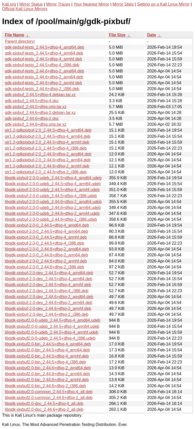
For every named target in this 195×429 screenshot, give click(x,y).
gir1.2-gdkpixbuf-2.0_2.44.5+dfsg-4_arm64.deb (47, 136)
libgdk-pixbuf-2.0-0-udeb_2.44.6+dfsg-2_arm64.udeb (53, 207)
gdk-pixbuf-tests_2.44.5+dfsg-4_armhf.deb (43, 59)
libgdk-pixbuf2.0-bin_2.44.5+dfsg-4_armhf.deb (47, 356)
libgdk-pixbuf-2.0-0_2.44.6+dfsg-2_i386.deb (44, 267)
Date (151, 35)
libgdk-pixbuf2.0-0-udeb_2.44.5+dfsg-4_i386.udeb (50, 338)
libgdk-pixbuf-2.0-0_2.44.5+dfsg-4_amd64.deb (47, 225)
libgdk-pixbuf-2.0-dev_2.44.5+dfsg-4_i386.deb (46, 291)
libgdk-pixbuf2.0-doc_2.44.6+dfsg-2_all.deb (44, 409)
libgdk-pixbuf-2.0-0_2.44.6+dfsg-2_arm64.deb (46, 255)
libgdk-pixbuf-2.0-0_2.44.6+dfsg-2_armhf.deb (46, 261)
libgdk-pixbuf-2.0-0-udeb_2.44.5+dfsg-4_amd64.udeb (53, 178)
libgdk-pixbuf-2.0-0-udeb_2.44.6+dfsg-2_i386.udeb (51, 219)
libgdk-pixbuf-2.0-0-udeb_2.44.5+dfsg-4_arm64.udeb (53, 184)
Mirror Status (31, 4)
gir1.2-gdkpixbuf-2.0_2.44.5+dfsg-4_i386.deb (46, 148)
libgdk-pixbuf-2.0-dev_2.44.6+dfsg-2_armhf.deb (48, 308)
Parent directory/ (20, 41)
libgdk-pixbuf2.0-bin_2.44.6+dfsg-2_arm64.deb (47, 374)
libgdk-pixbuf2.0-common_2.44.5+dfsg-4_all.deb (49, 392)
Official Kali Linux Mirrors (24, 9)
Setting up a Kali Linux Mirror (163, 4)
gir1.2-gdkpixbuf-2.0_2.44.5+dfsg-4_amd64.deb (48, 130)
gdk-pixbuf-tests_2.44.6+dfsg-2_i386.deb (42, 89)
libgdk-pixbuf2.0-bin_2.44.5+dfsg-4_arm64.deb (47, 350)
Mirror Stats (123, 4)
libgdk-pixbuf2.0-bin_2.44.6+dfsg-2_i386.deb (45, 386)
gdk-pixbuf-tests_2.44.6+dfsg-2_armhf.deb (43, 83)
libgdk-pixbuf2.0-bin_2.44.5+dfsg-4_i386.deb (45, 362)
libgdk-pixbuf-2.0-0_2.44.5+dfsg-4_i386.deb (44, 243)
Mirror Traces (58, 4)
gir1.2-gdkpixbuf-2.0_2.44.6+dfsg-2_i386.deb (46, 172)
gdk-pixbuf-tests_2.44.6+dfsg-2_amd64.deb (44, 71)
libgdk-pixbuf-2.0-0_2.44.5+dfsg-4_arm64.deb (46, 231)
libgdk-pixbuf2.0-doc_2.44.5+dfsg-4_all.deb (44, 403)
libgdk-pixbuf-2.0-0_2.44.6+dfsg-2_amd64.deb (47, 249)
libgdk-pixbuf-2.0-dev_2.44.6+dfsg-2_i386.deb (46, 314)
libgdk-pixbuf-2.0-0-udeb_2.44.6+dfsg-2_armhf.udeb (52, 213)
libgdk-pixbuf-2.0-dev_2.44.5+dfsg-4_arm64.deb (48, 279)
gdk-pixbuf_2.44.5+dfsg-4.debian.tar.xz (40, 94)
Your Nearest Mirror (91, 4)
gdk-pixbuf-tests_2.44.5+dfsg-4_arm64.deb (44, 53)
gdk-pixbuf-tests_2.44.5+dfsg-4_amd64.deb (44, 47)
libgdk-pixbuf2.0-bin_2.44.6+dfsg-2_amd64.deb (48, 368)
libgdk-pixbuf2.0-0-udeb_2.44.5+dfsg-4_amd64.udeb (52, 320)
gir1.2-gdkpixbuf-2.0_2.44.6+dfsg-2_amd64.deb (48, 154)
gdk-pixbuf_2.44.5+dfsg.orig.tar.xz (36, 106)
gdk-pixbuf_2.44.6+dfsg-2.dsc (32, 118)
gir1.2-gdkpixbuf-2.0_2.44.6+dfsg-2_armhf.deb (47, 166)
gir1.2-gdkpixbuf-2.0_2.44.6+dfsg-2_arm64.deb (47, 160)
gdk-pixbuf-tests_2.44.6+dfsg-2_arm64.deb (44, 77)
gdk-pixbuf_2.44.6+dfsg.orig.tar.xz (36, 124)
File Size (117, 35)
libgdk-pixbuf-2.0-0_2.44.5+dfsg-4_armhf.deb (46, 237)
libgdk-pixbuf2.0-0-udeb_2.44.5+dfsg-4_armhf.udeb (51, 332)
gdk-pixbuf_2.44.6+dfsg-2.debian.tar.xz (40, 112)
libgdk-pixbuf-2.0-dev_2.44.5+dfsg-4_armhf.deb (48, 284)
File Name (14, 35)
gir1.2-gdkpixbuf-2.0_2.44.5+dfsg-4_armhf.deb (47, 142)
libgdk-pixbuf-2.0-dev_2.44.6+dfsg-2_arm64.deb (48, 302)
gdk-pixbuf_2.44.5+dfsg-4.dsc (32, 101)
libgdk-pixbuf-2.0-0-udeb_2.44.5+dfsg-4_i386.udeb (51, 196)
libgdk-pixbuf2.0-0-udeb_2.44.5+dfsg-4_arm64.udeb (52, 326)
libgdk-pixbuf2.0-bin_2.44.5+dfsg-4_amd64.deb (48, 344)
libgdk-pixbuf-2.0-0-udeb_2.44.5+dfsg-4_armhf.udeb (52, 189)
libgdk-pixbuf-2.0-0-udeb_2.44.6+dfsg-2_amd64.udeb (53, 202)
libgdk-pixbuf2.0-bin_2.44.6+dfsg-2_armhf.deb (47, 380)
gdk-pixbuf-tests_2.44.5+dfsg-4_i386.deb (42, 65)
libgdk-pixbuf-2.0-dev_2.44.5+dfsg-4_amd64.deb (49, 273)
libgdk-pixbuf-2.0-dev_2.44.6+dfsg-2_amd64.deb (49, 297)
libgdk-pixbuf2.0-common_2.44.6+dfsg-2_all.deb (49, 397)
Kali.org (9, 4)
